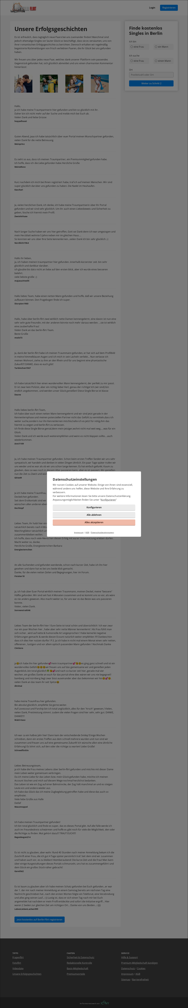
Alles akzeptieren (94, 522)
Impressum (78, 532)
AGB (87, 532)
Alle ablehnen (94, 514)
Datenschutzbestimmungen (102, 532)
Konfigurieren (108, 499)
